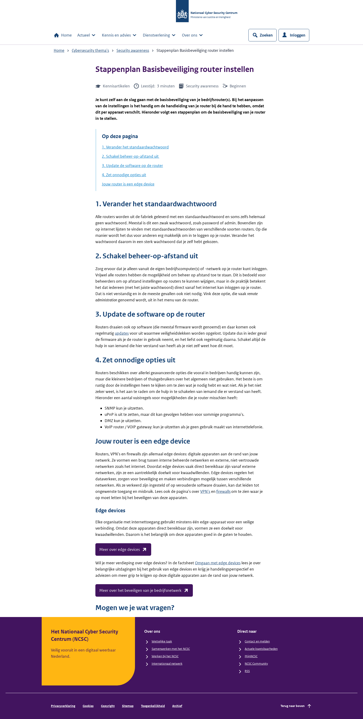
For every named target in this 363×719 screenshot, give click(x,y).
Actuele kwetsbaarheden (261, 649)
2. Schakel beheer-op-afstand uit (130, 156)
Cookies (88, 706)
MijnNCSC (251, 656)
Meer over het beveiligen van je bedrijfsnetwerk (144, 590)
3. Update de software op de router (132, 165)
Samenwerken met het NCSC (171, 649)
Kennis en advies (119, 35)
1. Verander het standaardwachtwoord (135, 147)
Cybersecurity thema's (90, 50)
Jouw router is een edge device (128, 184)
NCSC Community (256, 664)
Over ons (193, 35)
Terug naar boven (296, 706)
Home (63, 35)
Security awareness (132, 50)
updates (122, 333)
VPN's (205, 491)
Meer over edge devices (123, 549)
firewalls (223, 491)
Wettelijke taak (162, 641)
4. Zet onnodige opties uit (124, 174)
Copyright (108, 706)
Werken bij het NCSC (165, 656)
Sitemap (128, 706)
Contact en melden (257, 641)
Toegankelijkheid (153, 706)
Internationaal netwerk (167, 664)
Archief (177, 706)
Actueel (86, 35)
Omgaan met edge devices (218, 562)
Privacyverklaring (63, 706)
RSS (247, 671)
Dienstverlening (159, 35)
